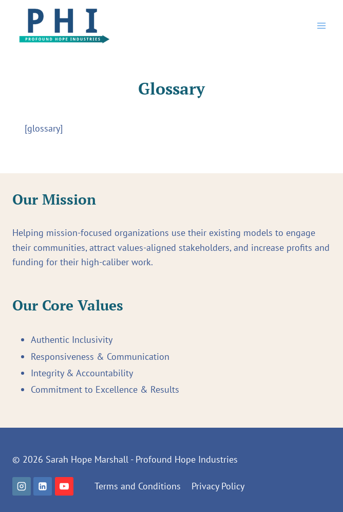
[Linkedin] (42, 486)
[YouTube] (64, 486)
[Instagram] (21, 486)
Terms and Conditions (137, 486)
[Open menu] (321, 25)
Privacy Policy (218, 486)
